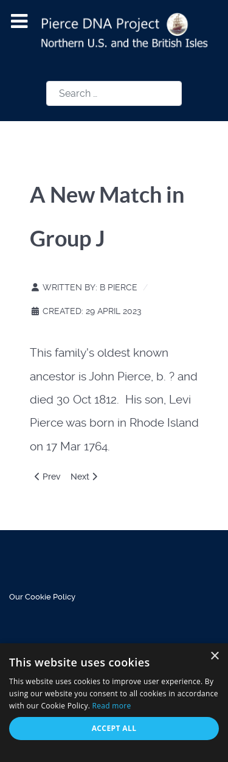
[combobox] (114, 93)
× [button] (214, 656)
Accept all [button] (114, 728)
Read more (111, 706)
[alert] (114, 702)
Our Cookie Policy (42, 596)
